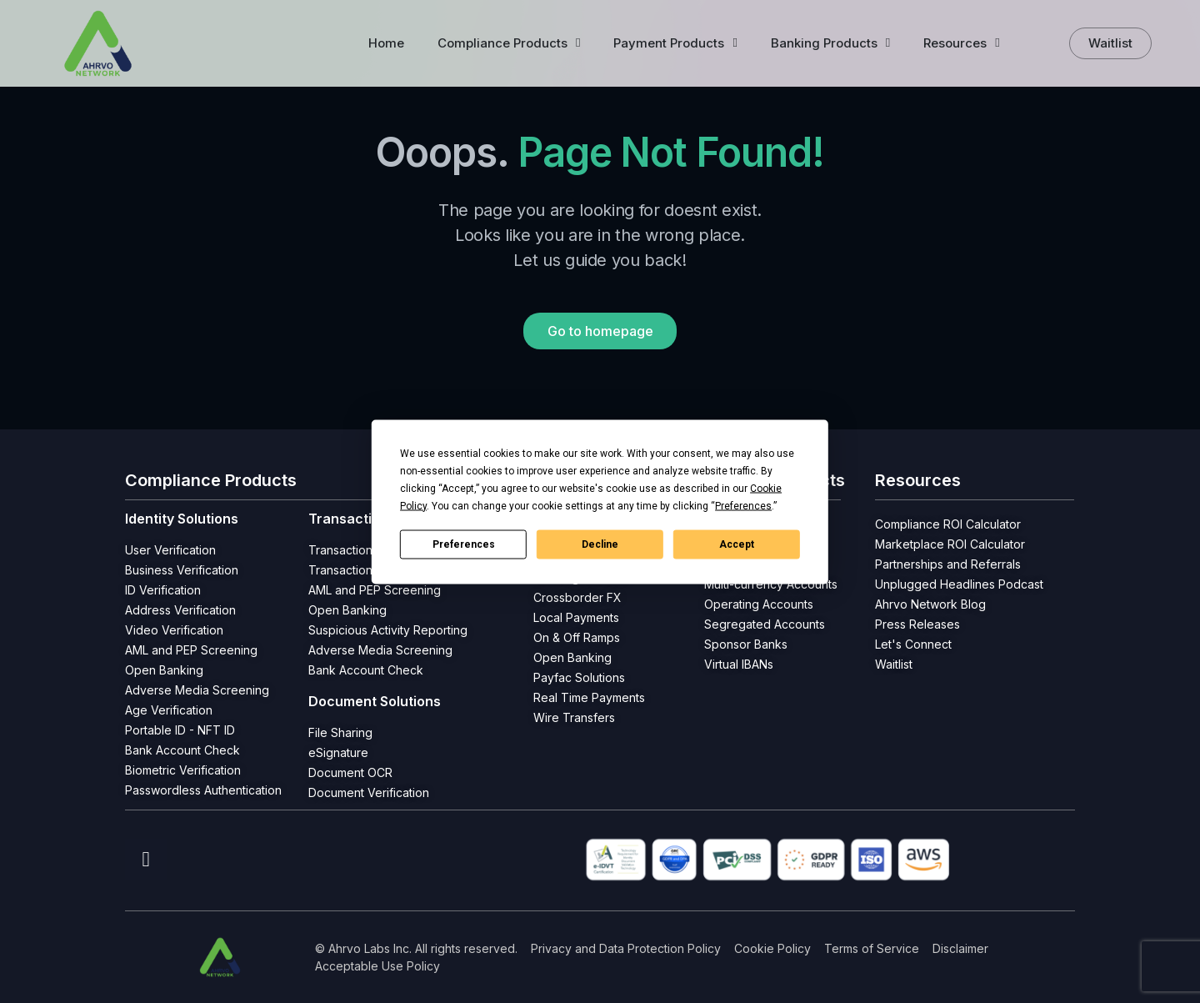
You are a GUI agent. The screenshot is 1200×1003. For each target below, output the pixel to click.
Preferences (463, 544)
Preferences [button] (743, 505)
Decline (600, 544)
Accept (736, 544)
